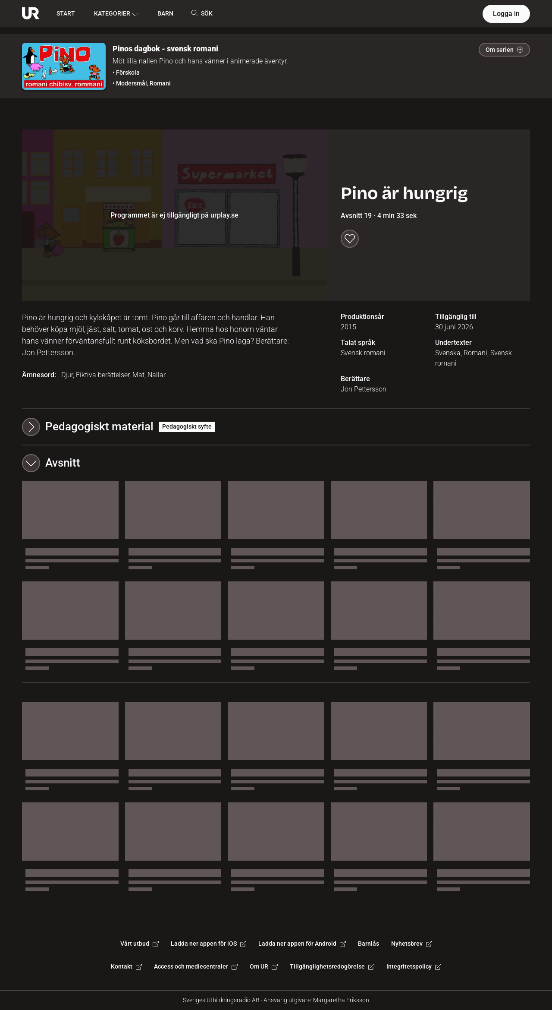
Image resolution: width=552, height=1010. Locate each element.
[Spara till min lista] (350, 239)
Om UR (264, 966)
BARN (165, 13)
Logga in (506, 13)
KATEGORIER (116, 14)
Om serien (504, 49)
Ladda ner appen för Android (302, 943)
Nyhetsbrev (411, 943)
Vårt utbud (139, 943)
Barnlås (368, 943)
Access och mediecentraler (196, 966)
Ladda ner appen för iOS (208, 943)
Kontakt (126, 966)
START (65, 13)
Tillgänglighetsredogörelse (332, 966)
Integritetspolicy (413, 966)
